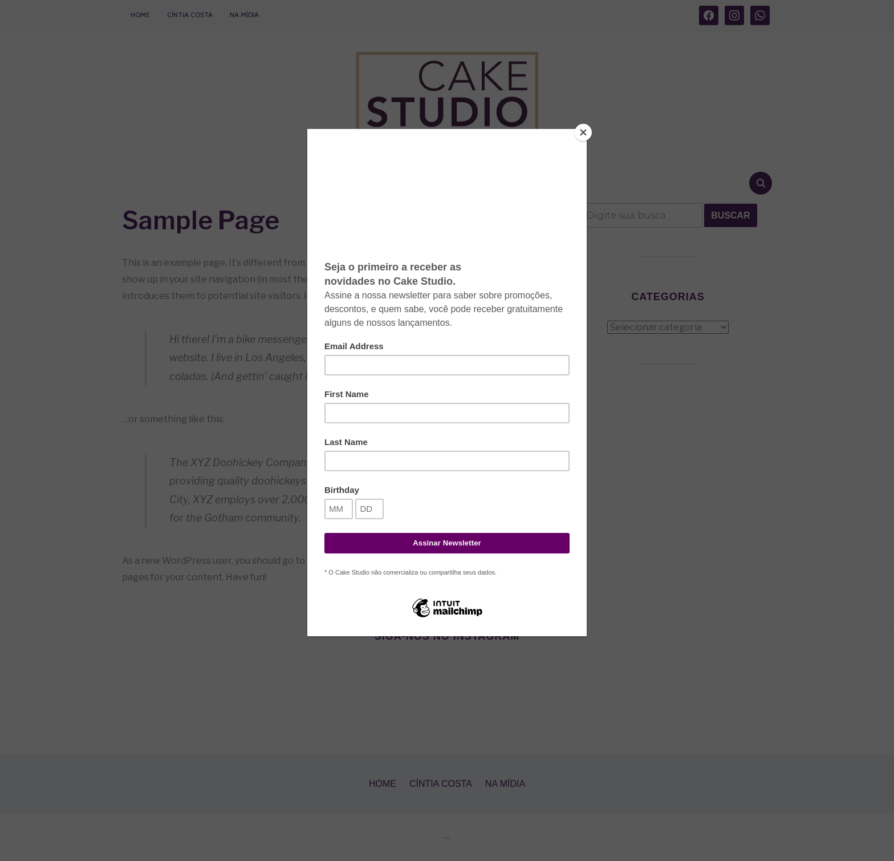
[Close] (583, 131)
